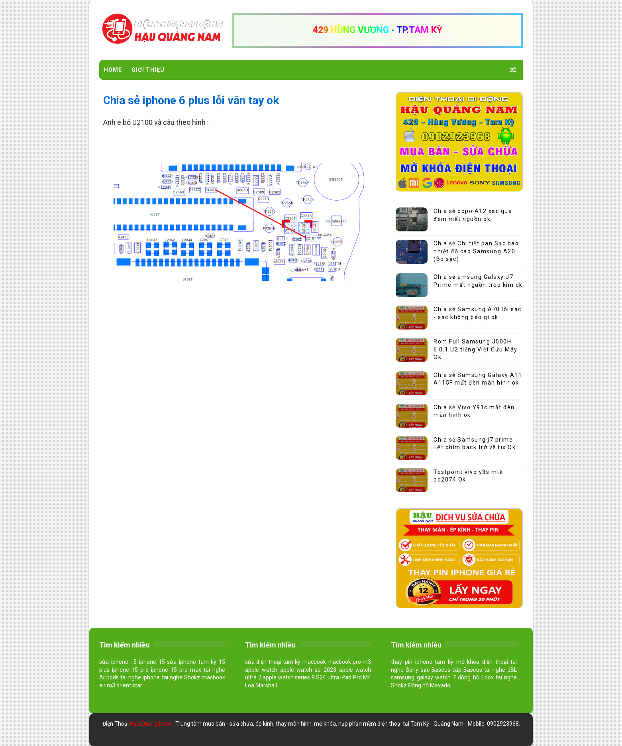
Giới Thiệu (148, 70)
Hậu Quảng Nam (151, 723)
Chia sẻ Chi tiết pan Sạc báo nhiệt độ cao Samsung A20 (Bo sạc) (476, 251)
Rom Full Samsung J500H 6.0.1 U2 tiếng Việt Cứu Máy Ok (476, 349)
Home (113, 70)
